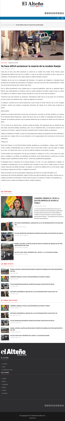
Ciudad (44, 206)
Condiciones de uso (7, 369)
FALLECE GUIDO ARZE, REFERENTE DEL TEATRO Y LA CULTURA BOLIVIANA (36, 252)
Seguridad (7, 25)
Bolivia (24, 226)
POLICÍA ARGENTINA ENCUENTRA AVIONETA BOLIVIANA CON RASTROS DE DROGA (38, 233)
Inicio (2, 25)
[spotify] (61, 13)
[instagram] (50, 13)
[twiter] (48, 13)
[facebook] (46, 13)
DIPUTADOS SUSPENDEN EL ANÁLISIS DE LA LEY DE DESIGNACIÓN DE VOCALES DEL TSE (38, 224)
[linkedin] (57, 13)
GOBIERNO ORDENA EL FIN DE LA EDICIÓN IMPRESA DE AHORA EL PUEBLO (46, 200)
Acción (4, 390)
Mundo (4, 387)
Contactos (32, 418)
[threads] (63, 13)
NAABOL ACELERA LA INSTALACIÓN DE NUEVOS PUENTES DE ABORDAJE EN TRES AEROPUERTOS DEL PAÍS (38, 244)
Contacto (4, 364)
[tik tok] (52, 13)
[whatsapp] (59, 13)
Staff (3, 367)
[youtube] (54, 13)
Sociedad (25, 247)
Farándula (25, 254)
